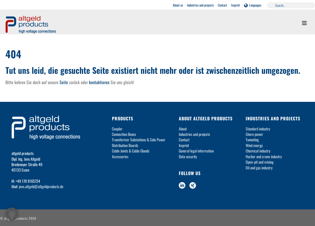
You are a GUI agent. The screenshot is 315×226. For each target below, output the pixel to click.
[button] (12, 214)
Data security (188, 156)
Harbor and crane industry (264, 156)
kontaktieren (99, 82)
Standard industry (258, 129)
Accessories (120, 156)
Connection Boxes (124, 134)
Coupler (117, 129)
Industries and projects (194, 134)
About (183, 129)
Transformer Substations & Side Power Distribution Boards (138, 142)
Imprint (184, 145)
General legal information (196, 151)
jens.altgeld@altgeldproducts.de (41, 186)
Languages (252, 5)
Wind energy (254, 145)
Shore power (254, 134)
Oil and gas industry (259, 167)
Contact (184, 139)
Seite (64, 82)
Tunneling (252, 139)
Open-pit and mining (260, 162)
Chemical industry (258, 151)
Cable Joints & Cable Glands (130, 151)
